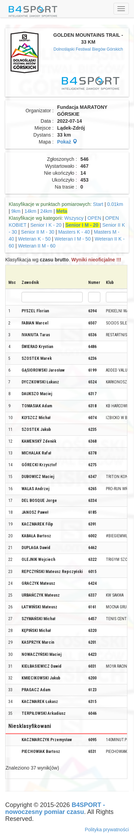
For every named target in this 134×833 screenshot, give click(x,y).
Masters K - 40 (74, 232)
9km (15, 211)
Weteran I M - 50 (73, 239)
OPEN (94, 218)
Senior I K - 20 (46, 225)
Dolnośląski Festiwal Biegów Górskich (88, 49)
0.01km (115, 204)
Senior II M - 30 (38, 232)
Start (98, 204)
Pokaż (67, 142)
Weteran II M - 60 (37, 246)
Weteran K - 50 (34, 239)
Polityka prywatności (107, 829)
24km (46, 211)
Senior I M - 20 (82, 225)
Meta (61, 211)
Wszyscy (73, 218)
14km (30, 211)
